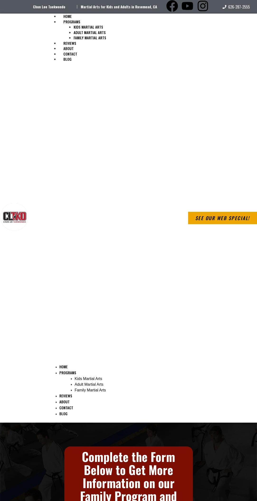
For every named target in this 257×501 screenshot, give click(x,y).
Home (63, 366)
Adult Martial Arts (90, 32)
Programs (71, 21)
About (64, 401)
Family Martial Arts (90, 37)
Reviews (65, 395)
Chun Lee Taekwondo (49, 6)
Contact (66, 407)
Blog (67, 59)
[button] (111, 215)
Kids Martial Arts (88, 27)
